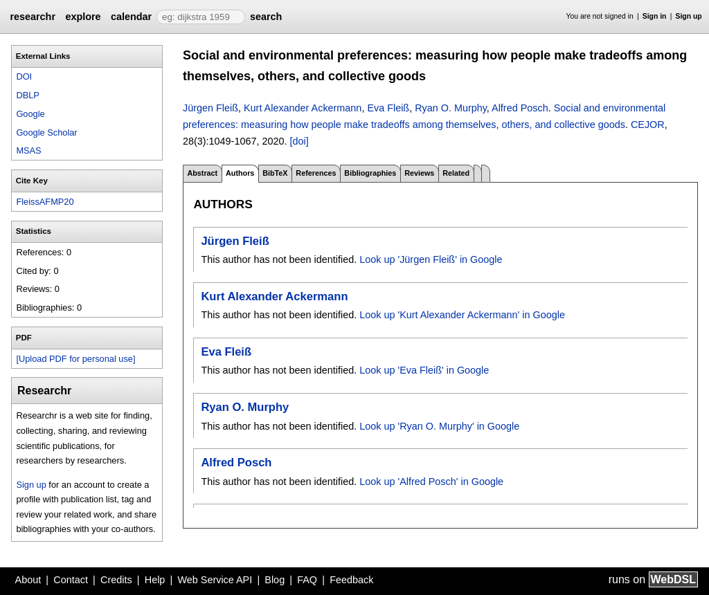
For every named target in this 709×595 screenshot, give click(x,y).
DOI (24, 76)
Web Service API (214, 579)
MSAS (28, 150)
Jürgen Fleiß (210, 107)
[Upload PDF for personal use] (75, 359)
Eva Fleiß (388, 107)
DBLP (27, 95)
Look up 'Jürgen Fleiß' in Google (430, 259)
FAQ (307, 579)
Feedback (351, 579)
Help (155, 579)
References (316, 173)
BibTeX (274, 173)
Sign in (655, 16)
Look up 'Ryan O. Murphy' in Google (439, 426)
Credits (116, 579)
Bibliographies (370, 173)
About (28, 579)
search (266, 16)
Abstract (202, 173)
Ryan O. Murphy (451, 107)
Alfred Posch (520, 107)
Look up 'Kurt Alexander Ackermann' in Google (462, 314)
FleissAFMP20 (44, 201)
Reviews (419, 173)
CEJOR (648, 124)
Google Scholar (46, 132)
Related (455, 173)
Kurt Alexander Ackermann (302, 107)
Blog (274, 579)
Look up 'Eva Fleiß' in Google (424, 370)
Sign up (689, 16)
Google (30, 114)
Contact (70, 579)
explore (82, 16)
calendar (131, 16)
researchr (32, 16)
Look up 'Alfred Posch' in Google (431, 481)
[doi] (298, 141)
